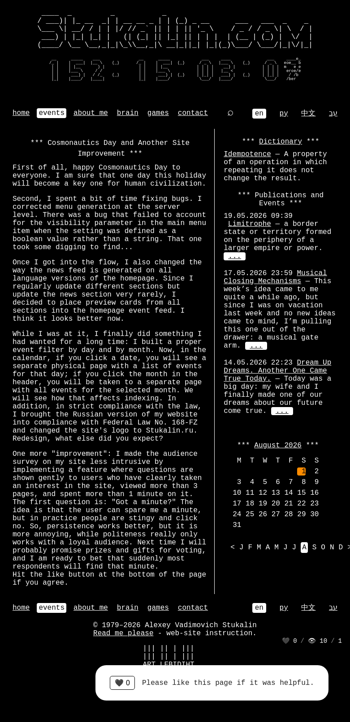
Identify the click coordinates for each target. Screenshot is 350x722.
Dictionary (280, 142)
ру (284, 114)
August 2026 (278, 446)
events (52, 113)
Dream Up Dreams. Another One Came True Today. (277, 371)
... (234, 256)
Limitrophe (249, 224)
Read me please (123, 633)
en (259, 114)
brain (127, 113)
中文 (308, 114)
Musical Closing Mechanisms (275, 277)
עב (333, 114)
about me (90, 113)
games (158, 113)
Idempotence (247, 154)
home (21, 113)
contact (193, 113)
